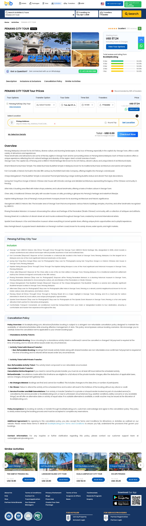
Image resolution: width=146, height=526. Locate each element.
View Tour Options (116, 46)
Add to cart (134, 109)
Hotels (24, 3)
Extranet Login (79, 520)
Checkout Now (128, 134)
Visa (46, 3)
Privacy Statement (53, 493)
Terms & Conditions (33, 493)
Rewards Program (94, 496)
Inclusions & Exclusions (30, 81)
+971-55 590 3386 (88, 71)
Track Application (32, 499)
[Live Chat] (141, 44)
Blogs (48, 496)
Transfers (71, 3)
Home (7, 22)
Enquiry (90, 499)
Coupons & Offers (73, 496)
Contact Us (29, 496)
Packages (35, 3)
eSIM (82, 3)
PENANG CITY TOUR (28, 22)
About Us (8, 493)
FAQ (6, 496)
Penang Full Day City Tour (18, 104)
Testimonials (92, 493)
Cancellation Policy (53, 81)
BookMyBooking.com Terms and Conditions (66, 423)
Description (11, 81)
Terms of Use (71, 493)
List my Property (79, 517)
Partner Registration (119, 517)
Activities (57, 3)
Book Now (29, 479)
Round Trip (110, 122)
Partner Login (116, 520)
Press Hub (50, 499)
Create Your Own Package (52, 503)
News (68, 499)
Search (132, 14)
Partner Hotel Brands (13, 502)
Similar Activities (73, 81)
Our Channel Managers (30, 503)
